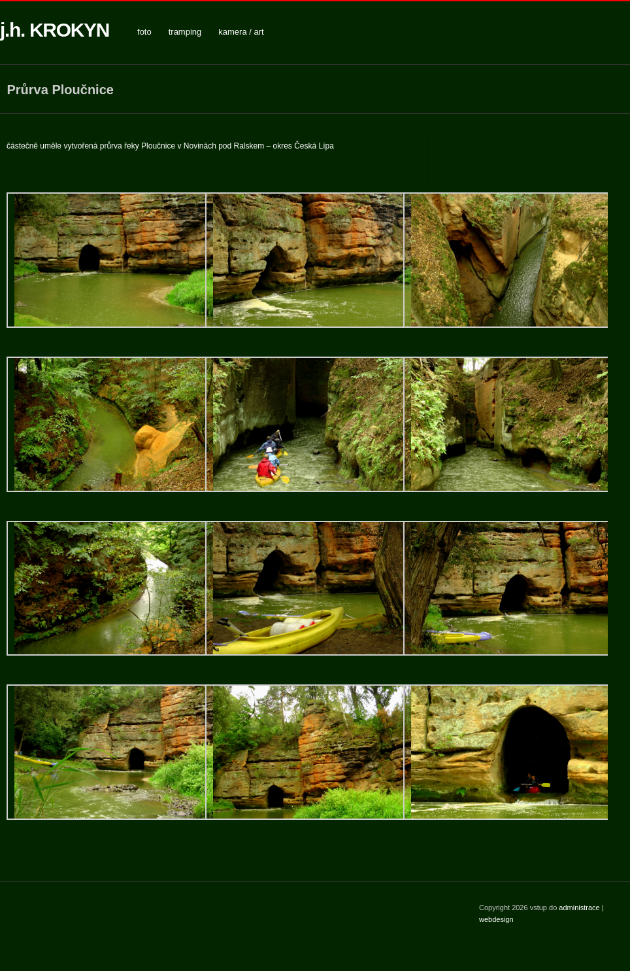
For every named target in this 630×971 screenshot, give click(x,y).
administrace (580, 907)
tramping (185, 32)
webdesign (496, 919)
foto (144, 32)
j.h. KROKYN (54, 30)
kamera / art (240, 32)
